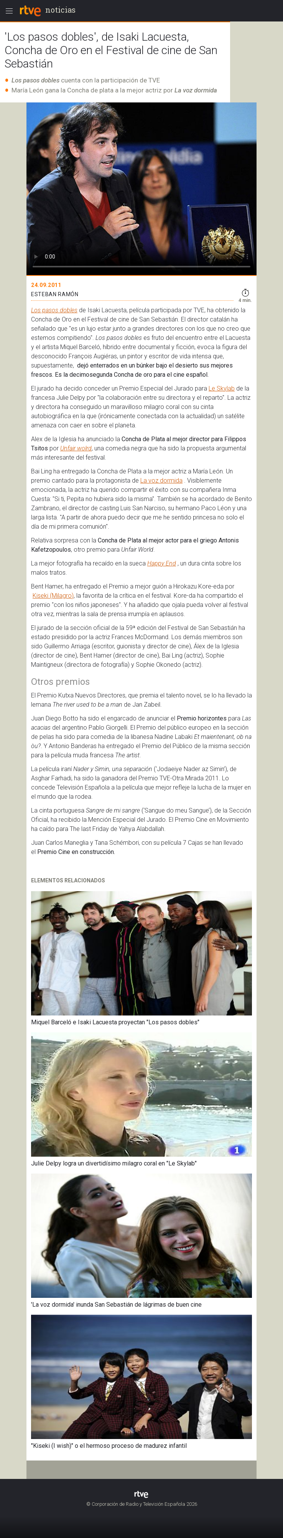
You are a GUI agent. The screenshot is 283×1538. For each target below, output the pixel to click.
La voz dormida (161, 480)
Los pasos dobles (54, 310)
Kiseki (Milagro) (53, 595)
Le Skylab (222, 388)
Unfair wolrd (76, 448)
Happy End (161, 563)
